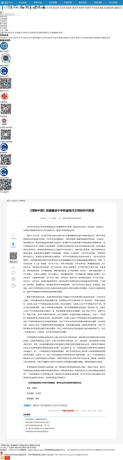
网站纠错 (25, 447)
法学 (20, 38)
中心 (11, 2)
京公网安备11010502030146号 (103, 450)
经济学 (15, 38)
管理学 (72, 38)
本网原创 (22, 201)
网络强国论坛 (44, 33)
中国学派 (68, 2)
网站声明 (18, 447)
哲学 (11, 38)
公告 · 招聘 (4, 30)
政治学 (49, 38)
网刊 (61, 33)
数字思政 (83, 2)
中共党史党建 (86, 38)
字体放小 (13, 247)
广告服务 (10, 447)
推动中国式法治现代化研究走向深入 (37, 422)
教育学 (67, 38)
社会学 (55, 38)
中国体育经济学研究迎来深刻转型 (36, 431)
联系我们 (33, 447)
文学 (30, 38)
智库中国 (38, 2)
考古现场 (113, 2)
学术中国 (23, 2)
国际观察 (98, 2)
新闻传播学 (36, 38)
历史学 (25, 38)
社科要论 (18, 33)
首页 (8, 201)
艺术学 (44, 38)
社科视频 (53, 2)
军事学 (78, 38)
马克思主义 (4, 38)
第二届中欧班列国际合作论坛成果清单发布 (40, 428)
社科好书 (25, 33)
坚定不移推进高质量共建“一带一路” (37, 425)
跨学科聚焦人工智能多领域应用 (36, 419)
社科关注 (10, 33)
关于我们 (3, 447)
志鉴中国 (3, 33)
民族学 (61, 38)
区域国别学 (96, 38)
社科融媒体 (54, 33)
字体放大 (13, 238)
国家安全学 (105, 38)
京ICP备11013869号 (84, 450)
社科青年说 (34, 33)
